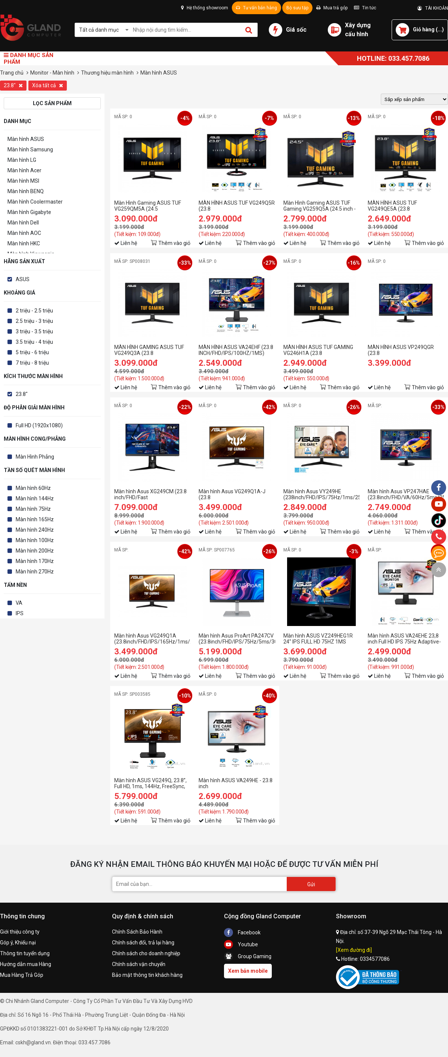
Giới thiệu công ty (20, 932)
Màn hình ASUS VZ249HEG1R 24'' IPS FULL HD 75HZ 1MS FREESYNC (318, 639)
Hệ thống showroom (204, 7)
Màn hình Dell (23, 223)
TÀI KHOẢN (432, 8)
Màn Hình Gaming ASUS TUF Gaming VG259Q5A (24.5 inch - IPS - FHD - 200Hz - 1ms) (319, 206)
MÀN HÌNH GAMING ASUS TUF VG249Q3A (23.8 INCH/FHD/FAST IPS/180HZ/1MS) (149, 350)
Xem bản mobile (248, 971)
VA (19, 603)
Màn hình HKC (23, 243)
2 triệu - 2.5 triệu (34, 311)
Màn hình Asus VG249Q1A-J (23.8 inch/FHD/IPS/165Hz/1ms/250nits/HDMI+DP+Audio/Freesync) (237, 494)
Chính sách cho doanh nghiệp (146, 953)
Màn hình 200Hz (35, 551)
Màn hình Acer (24, 170)
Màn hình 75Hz (33, 509)
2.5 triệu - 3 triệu (34, 321)
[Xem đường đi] (354, 950)
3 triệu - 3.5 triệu (34, 331)
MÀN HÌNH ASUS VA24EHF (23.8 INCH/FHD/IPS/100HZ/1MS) (236, 350)
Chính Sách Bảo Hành (137, 932)
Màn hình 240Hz (35, 530)
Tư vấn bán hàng (256, 7)
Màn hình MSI (23, 181)
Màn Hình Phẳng (35, 457)
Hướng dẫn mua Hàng (25, 964)
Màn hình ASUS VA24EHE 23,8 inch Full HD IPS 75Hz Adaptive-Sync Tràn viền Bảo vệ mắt (404, 639)
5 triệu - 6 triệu (32, 352)
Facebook (242, 932)
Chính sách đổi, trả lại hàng (143, 943)
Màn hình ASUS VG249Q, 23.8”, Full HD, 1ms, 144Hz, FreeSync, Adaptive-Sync (150, 783)
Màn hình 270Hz (35, 572)
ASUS (22, 279)
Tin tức (365, 7)
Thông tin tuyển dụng (25, 953)
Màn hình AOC (24, 233)
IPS (20, 613)
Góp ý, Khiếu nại (18, 943)
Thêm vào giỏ (174, 243)
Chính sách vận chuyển (138, 964)
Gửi (311, 884)
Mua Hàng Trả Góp (21, 975)
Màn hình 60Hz (33, 488)
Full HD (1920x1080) (39, 425)
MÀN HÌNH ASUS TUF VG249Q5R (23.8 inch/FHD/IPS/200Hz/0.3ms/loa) (237, 206)
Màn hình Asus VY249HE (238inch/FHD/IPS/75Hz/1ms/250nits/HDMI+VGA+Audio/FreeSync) (321, 494)
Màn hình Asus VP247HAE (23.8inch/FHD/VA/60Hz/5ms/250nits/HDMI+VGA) (406, 494)
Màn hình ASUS (25, 139)
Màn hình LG (21, 160)
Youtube (241, 944)
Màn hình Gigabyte (29, 212)
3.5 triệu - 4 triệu (34, 342)
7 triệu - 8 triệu (32, 363)
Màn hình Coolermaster (35, 202)
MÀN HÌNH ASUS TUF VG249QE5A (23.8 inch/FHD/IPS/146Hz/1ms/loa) (404, 206)
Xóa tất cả (47, 85)
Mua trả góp (332, 7)
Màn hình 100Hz (35, 540)
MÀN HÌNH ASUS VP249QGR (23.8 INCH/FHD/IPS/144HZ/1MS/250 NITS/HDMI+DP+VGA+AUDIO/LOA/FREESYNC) (406, 350)
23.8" (13, 85)
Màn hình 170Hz (35, 561)
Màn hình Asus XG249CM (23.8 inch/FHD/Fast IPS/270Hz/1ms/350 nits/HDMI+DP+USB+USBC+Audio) (152, 494)
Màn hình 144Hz (35, 498)
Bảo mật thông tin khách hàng (147, 975)
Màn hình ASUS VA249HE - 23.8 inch (236, 783)
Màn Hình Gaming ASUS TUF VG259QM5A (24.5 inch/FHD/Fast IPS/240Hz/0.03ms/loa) (147, 206)
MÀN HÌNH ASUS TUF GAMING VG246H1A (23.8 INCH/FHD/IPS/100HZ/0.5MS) (318, 350)
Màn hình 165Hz (35, 519)
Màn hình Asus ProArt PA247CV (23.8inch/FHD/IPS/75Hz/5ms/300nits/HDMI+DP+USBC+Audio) (237, 639)
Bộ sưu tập (297, 7)
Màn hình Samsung (30, 149)
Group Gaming (247, 956)
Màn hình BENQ (25, 191)
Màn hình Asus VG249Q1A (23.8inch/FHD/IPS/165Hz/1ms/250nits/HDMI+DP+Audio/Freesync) (152, 639)
